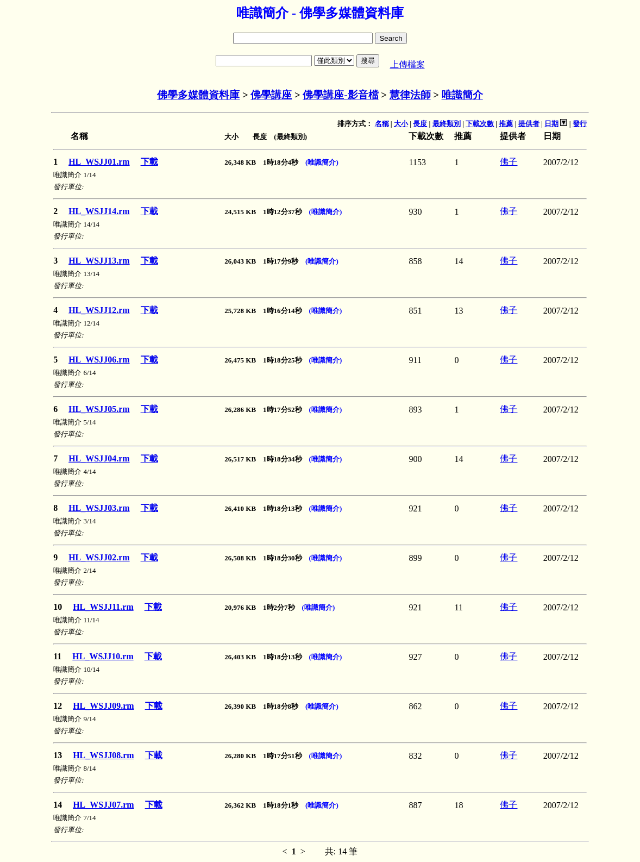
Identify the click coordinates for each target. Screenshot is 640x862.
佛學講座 (271, 95)
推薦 (506, 124)
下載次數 (480, 124)
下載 (149, 161)
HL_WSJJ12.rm (98, 310)
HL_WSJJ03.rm (98, 508)
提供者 (528, 124)
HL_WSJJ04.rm (98, 458)
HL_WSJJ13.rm (98, 260)
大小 (401, 124)
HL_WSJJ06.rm (98, 359)
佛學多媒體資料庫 (198, 95)
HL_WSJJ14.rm (98, 211)
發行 (580, 124)
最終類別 (446, 124)
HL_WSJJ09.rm (103, 705)
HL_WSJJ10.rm (102, 656)
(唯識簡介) (321, 162)
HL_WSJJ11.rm (103, 606)
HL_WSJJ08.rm (103, 755)
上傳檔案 (407, 64)
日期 (551, 124)
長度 (420, 124)
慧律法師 (410, 95)
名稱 (382, 124)
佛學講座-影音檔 (340, 95)
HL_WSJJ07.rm (103, 804)
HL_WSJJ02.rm (98, 557)
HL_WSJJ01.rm (98, 161)
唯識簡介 (462, 95)
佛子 (508, 161)
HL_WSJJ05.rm (98, 409)
